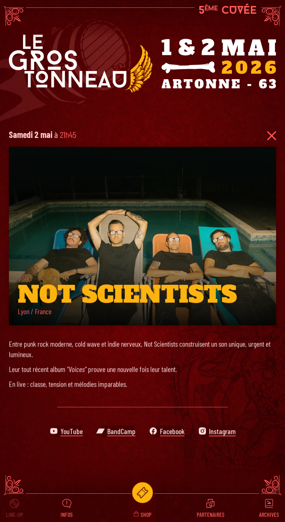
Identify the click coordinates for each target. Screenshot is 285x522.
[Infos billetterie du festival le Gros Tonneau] (142, 493)
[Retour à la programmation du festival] (271, 135)
